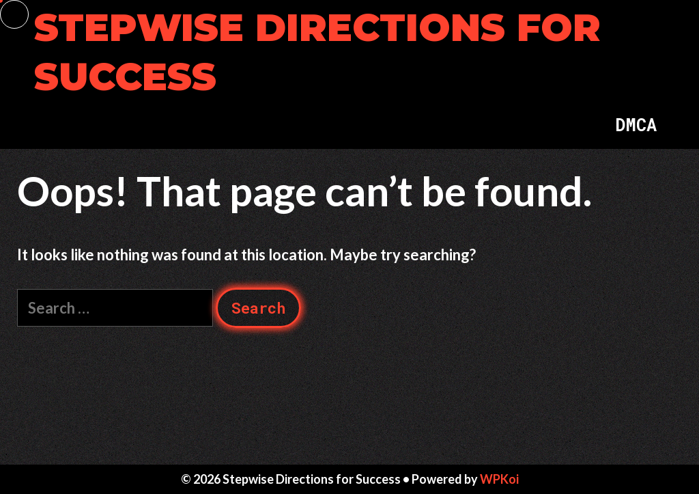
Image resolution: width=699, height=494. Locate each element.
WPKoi (499, 478)
